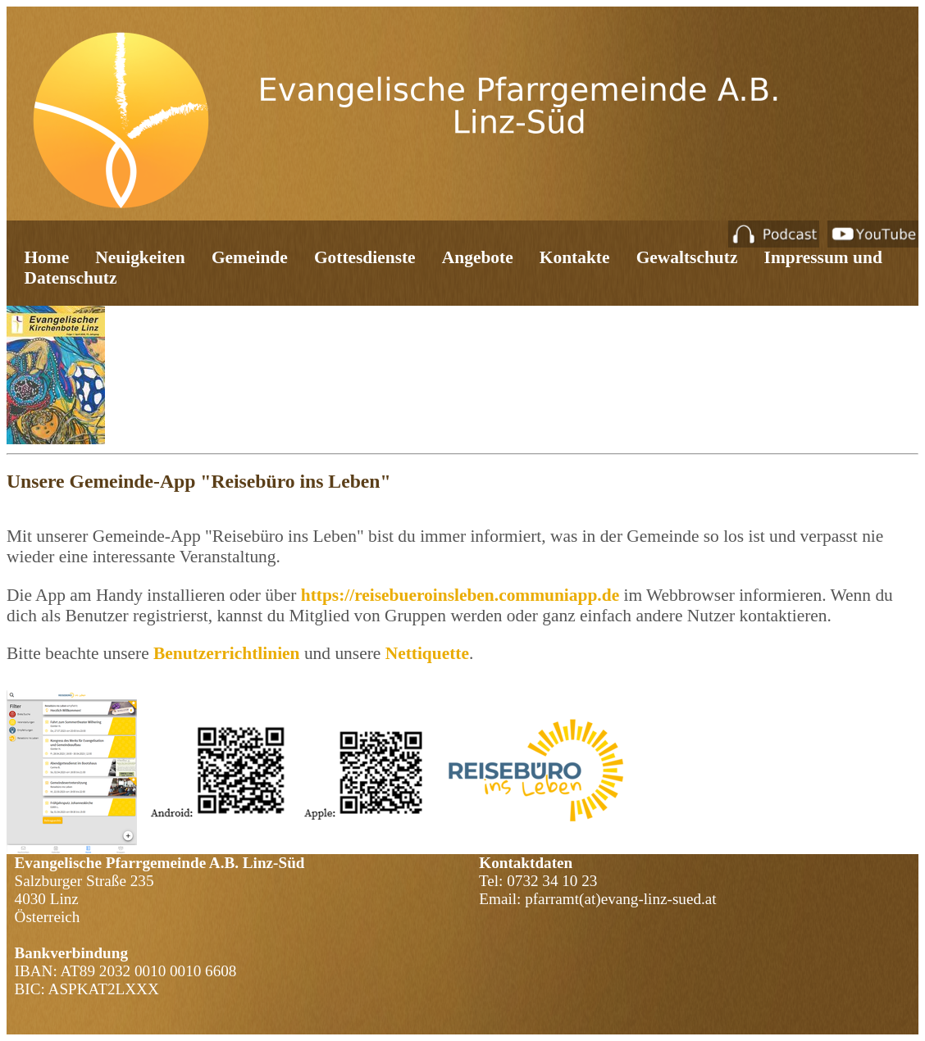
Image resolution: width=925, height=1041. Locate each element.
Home (46, 257)
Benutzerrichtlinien (228, 653)
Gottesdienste (365, 257)
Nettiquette (427, 653)
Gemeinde (250, 257)
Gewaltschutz (687, 257)
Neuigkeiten (140, 257)
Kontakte (575, 257)
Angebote (477, 257)
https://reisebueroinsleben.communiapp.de (460, 595)
